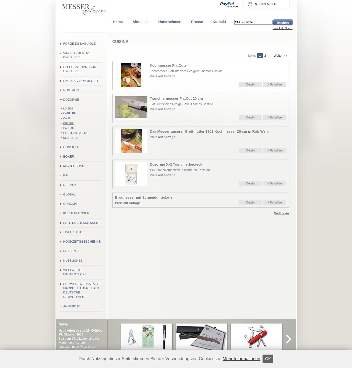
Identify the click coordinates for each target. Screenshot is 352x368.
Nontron (71, 90)
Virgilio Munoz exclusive (76, 55)
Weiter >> (280, 55)
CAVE (66, 118)
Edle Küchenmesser (80, 223)
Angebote (71, 306)
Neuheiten (70, 137)
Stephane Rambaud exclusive (79, 69)
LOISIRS (68, 108)
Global (69, 194)
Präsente (71, 251)
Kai (65, 175)
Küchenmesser (76, 213)
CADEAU (68, 128)
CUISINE (68, 123)
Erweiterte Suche (282, 28)
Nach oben (281, 213)
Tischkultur (74, 232)
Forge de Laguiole (79, 43)
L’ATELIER (69, 113)
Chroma (70, 204)
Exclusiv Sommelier (80, 81)
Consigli (70, 147)
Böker (68, 156)
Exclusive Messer (76, 132)
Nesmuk (70, 185)
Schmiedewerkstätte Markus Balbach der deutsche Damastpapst (82, 290)
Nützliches (73, 260)
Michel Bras (73, 166)
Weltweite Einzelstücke (75, 272)
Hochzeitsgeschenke (82, 241)
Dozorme (71, 99)
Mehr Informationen (241, 358)
